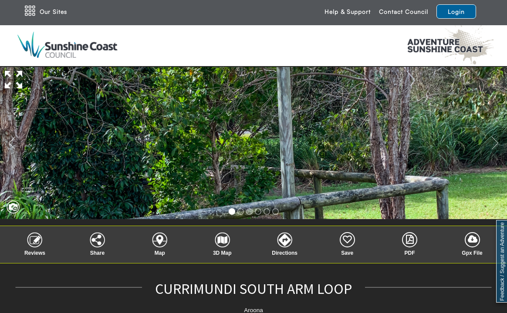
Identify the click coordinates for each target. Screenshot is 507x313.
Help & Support (347, 11)
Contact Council (403, 11)
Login (456, 11)
